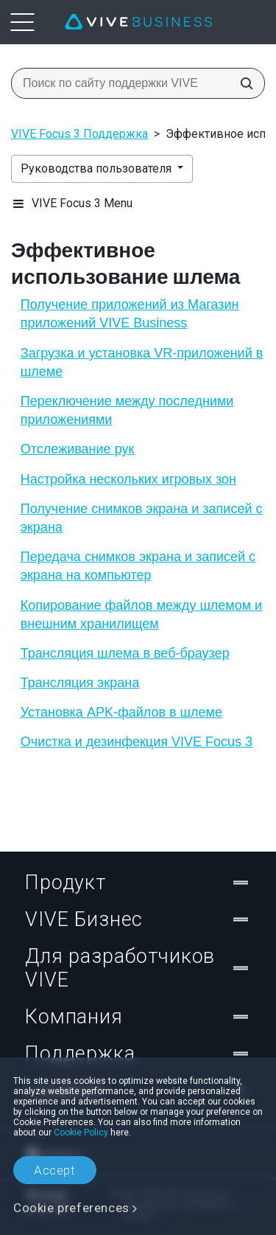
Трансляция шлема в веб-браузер (125, 653)
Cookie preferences (71, 1207)
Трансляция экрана (80, 682)
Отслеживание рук (78, 449)
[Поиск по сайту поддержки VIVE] (242, 83)
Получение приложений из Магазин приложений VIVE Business (130, 313)
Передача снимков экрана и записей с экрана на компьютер (138, 565)
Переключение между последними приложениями (127, 410)
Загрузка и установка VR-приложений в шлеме (142, 362)
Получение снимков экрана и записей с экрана (142, 518)
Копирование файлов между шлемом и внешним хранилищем (141, 614)
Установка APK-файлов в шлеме (121, 712)
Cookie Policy (81, 1132)
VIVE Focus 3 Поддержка (79, 134)
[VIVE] (138, 22)
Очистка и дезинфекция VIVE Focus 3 (136, 741)
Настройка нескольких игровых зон (128, 479)
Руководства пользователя (97, 168)
